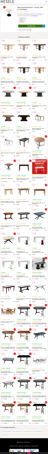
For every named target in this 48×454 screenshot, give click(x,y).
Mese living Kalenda (6, 431)
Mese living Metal (27, 431)
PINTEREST (27, 442)
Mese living (4, 434)
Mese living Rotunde (17, 431)
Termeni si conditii (14, 446)
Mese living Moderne (37, 431)
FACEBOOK (20, 442)
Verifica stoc (36, 26)
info (14, 59)
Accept (28, 453)
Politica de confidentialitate (24, 446)
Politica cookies (34, 446)
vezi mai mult (35, 15)
